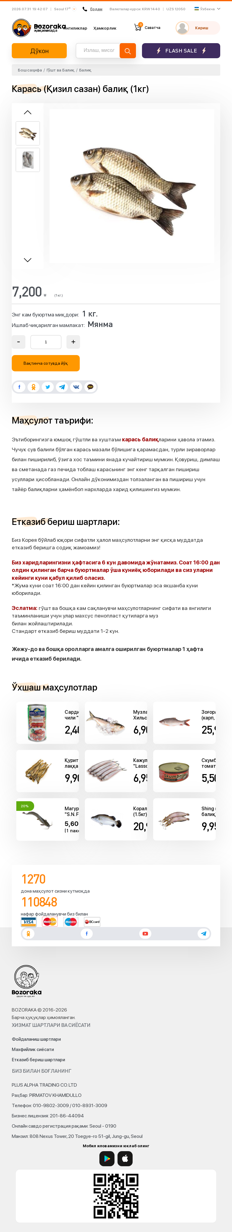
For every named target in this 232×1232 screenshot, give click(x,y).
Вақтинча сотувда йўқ (46, 363)
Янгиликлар (75, 28)
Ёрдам (92, 9)
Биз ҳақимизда (45, 28)
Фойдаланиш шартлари (36, 1039)
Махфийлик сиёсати (33, 1049)
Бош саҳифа (30, 70)
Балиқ (85, 70)
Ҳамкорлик (104, 28)
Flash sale (181, 50)
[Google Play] (106, 1158)
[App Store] (125, 1158)
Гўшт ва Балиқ (61, 70)
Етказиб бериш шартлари (38, 1059)
